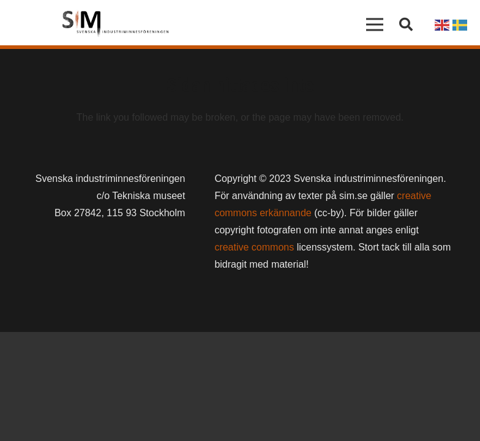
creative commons (254, 247)
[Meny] (375, 24)
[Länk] (115, 24)
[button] (406, 25)
